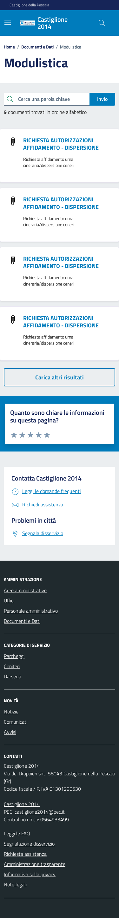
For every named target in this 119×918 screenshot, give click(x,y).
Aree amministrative (25, 590)
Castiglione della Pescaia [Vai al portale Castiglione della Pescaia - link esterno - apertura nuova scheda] (29, 5)
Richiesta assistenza (25, 854)
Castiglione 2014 (22, 804)
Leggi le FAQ (17, 833)
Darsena (12, 676)
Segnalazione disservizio (29, 843)
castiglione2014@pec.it (40, 812)
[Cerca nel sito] (101, 23)
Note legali (15, 884)
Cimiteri (12, 666)
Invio (102, 99)
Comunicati (15, 722)
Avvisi (10, 732)
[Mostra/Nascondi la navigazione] (7, 22)
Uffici (9, 600)
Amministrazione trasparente (34, 864)
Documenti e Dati (22, 621)
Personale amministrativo (31, 611)
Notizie (11, 711)
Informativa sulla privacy (30, 874)
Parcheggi (14, 656)
